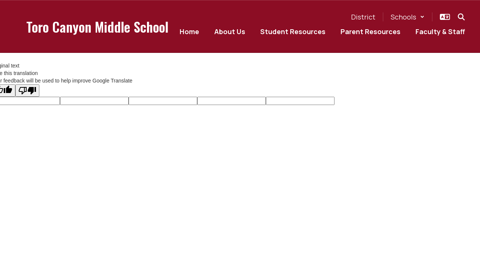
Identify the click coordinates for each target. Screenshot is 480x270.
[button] (407, 16)
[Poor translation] (27, 90)
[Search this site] (461, 17)
